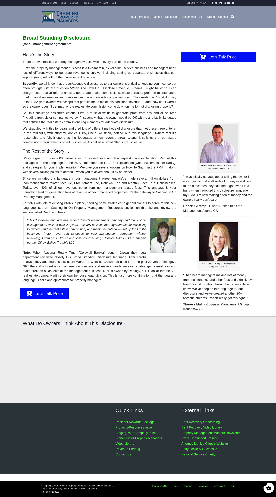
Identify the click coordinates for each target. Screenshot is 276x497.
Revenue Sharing (127, 449)
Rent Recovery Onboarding (200, 422)
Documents (189, 16)
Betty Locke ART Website (199, 449)
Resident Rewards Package (135, 422)
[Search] (231, 17)
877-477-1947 (200, 3)
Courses (74, 3)
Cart (114, 3)
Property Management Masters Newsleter (210, 433)
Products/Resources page (133, 427)
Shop (63, 3)
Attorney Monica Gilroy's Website (204, 443)
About (132, 16)
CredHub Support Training (199, 438)
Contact (223, 16)
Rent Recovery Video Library (201, 427)
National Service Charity (198, 454)
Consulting (171, 16)
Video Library (124, 443)
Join (201, 16)
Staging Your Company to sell (136, 433)
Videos (157, 16)
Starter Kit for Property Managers (138, 438)
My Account (102, 3)
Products (144, 16)
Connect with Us (49, 3)
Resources (87, 3)
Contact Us (123, 454)
